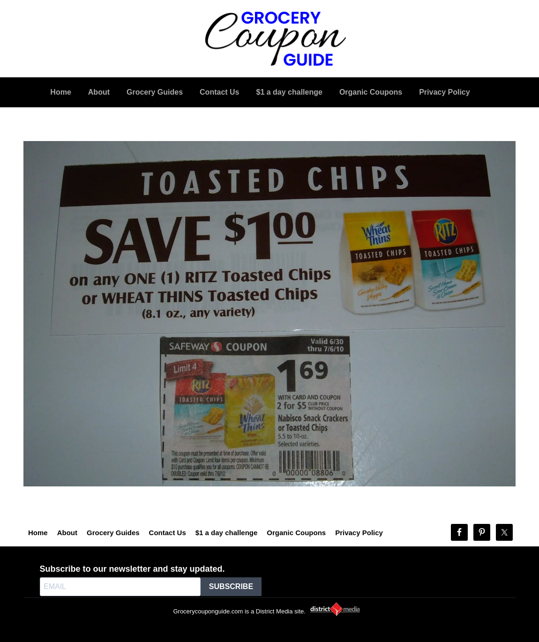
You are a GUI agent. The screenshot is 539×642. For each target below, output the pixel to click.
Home (38, 533)
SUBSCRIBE (231, 586)
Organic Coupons (296, 533)
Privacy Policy (359, 533)
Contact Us (167, 533)
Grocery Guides (113, 533)
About (67, 533)
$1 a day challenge (226, 533)
